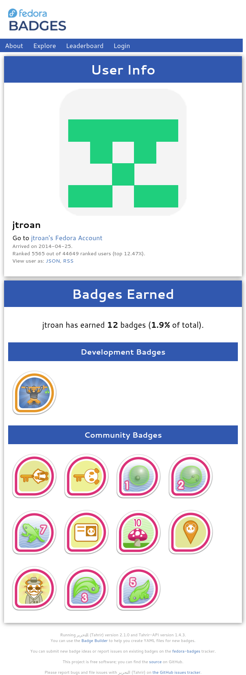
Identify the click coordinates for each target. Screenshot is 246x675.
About (14, 45)
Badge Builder (94, 640)
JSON (53, 260)
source (155, 661)
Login (122, 45)
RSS (68, 260)
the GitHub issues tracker (176, 672)
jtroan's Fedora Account (66, 237)
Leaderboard (85, 45)
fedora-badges (186, 651)
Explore (44, 45)
